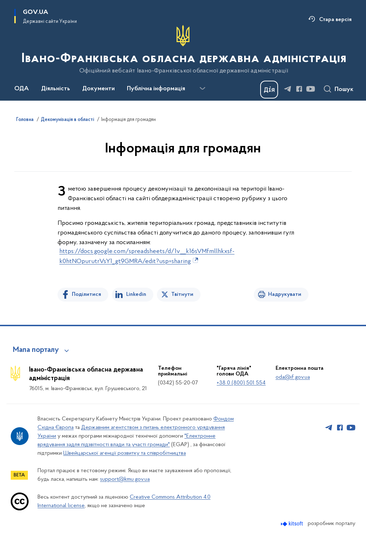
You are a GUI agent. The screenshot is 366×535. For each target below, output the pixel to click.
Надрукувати (284, 294)
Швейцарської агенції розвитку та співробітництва (124, 453)
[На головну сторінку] (183, 49)
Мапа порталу (36, 350)
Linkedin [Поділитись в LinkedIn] (136, 294)
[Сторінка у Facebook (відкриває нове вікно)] (299, 89)
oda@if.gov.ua (293, 377)
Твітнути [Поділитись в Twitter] (182, 294)
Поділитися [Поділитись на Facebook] (86, 294)
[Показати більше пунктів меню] (202, 88)
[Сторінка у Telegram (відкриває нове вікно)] (287, 89)
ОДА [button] (21, 89)
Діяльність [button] (55, 89)
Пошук (344, 89)
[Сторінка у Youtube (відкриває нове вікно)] (310, 89)
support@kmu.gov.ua (125, 479)
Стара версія (335, 19)
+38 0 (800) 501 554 (241, 383)
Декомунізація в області (67, 119)
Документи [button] (98, 89)
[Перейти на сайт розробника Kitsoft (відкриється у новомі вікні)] (292, 523)
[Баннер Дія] (269, 90)
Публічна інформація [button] (156, 89)
